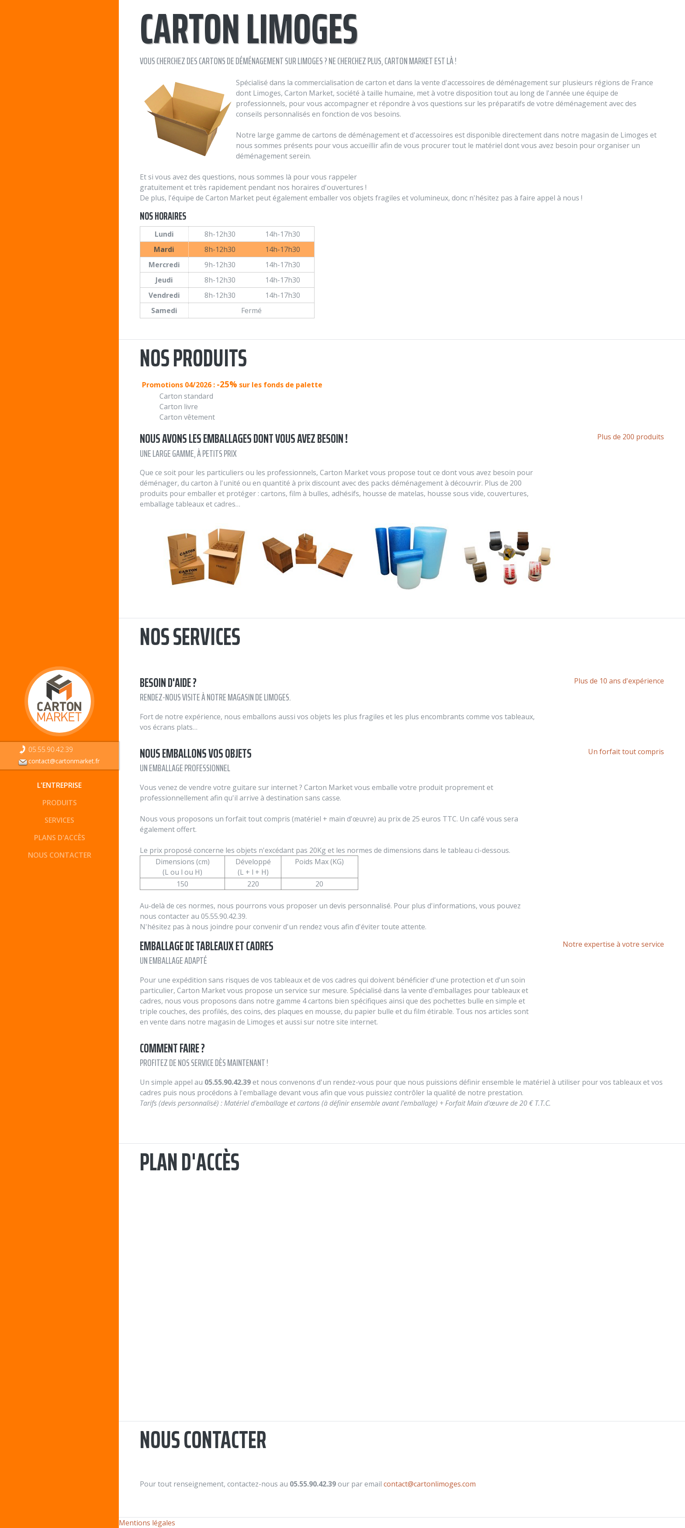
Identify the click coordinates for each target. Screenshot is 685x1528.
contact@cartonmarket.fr (58, 761)
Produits (59, 802)
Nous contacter (59, 855)
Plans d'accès (59, 837)
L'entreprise (59, 785)
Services (59, 820)
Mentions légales (147, 1523)
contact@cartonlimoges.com (430, 1484)
